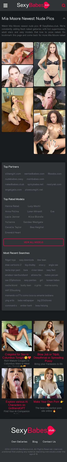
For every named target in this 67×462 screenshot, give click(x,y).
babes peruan (51, 274)
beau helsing (41, 305)
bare (26, 269)
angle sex (53, 264)
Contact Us (49, 441)
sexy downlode (26, 259)
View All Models (33, 242)
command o (11, 305)
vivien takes (37, 269)
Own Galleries (19, 441)
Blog (35, 441)
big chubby (30, 264)
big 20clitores (44, 300)
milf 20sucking (12, 290)
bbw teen (41, 259)
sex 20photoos (13, 280)
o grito (38, 285)
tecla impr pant (12, 269)
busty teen (26, 285)
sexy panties (30, 280)
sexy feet (50, 269)
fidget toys (10, 259)
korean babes (53, 280)
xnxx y (42, 264)
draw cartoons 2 (13, 264)
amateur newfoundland (16, 274)
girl (41, 280)
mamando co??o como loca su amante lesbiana (29, 295)
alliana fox (36, 274)
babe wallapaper (26, 300)
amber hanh (26, 305)
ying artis (9, 300)
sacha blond (11, 285)
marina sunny (51, 285)
